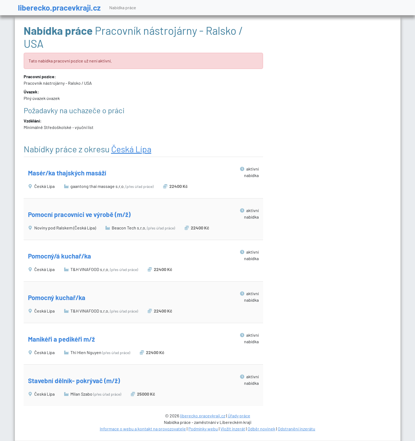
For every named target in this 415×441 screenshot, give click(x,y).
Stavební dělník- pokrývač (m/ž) (74, 381)
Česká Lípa (131, 149)
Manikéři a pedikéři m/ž (61, 339)
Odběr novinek (261, 428)
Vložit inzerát (232, 428)
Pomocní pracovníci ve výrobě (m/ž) (79, 214)
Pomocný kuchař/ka (56, 297)
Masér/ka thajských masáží (67, 173)
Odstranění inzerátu (296, 428)
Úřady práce (239, 415)
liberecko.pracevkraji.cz (59, 7)
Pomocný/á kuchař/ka (59, 256)
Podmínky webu (203, 428)
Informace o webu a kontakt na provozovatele (143, 428)
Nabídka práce (122, 7)
